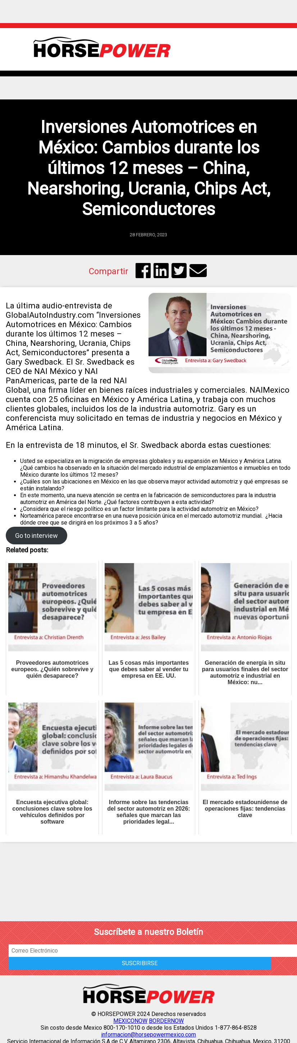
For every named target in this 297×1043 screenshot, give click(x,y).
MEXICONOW (130, 1020)
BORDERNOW (166, 1020)
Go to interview (36, 535)
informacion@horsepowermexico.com (148, 1034)
